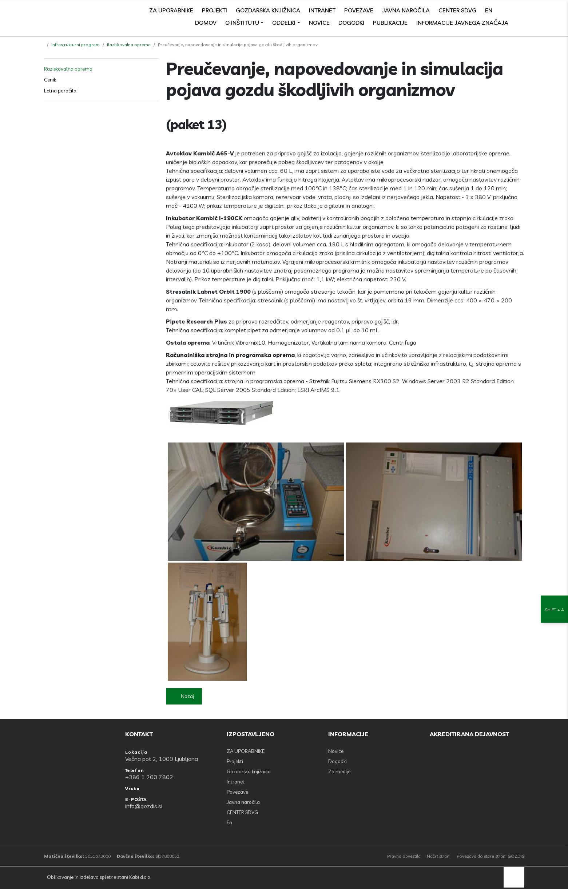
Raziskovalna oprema (129, 44)
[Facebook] (504, 10)
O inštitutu (242, 22)
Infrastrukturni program (75, 44)
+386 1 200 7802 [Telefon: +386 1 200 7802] (149, 777)
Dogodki (351, 22)
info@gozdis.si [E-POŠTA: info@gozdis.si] (143, 806)
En (488, 10)
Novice (319, 22)
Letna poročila (60, 90)
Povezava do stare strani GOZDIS (490, 856)
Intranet (322, 10)
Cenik (50, 79)
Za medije (339, 771)
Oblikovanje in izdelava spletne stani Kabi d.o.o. (98, 877)
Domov (206, 22)
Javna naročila (406, 10)
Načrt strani (438, 856)
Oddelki (283, 22)
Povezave (358, 10)
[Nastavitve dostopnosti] (554, 444)
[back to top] (514, 877)
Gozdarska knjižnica (268, 10)
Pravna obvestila (404, 856)
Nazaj (187, 696)
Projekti (214, 10)
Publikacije (390, 22)
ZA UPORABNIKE (171, 10)
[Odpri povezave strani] (520, 22)
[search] (520, 10)
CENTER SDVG (457, 10)
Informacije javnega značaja (462, 22)
